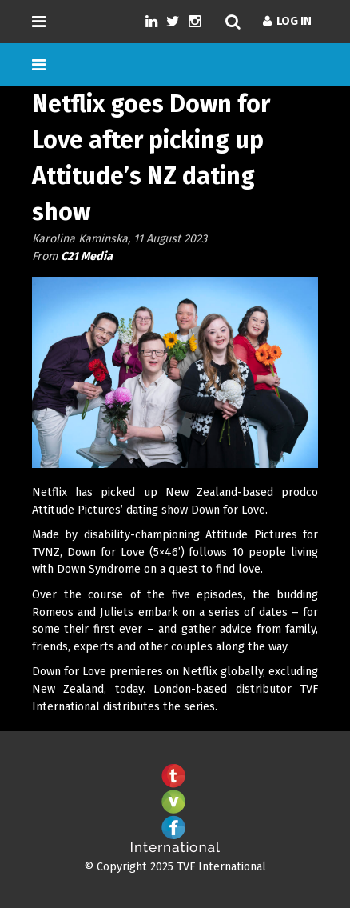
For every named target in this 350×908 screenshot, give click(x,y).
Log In (287, 21)
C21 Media (87, 256)
